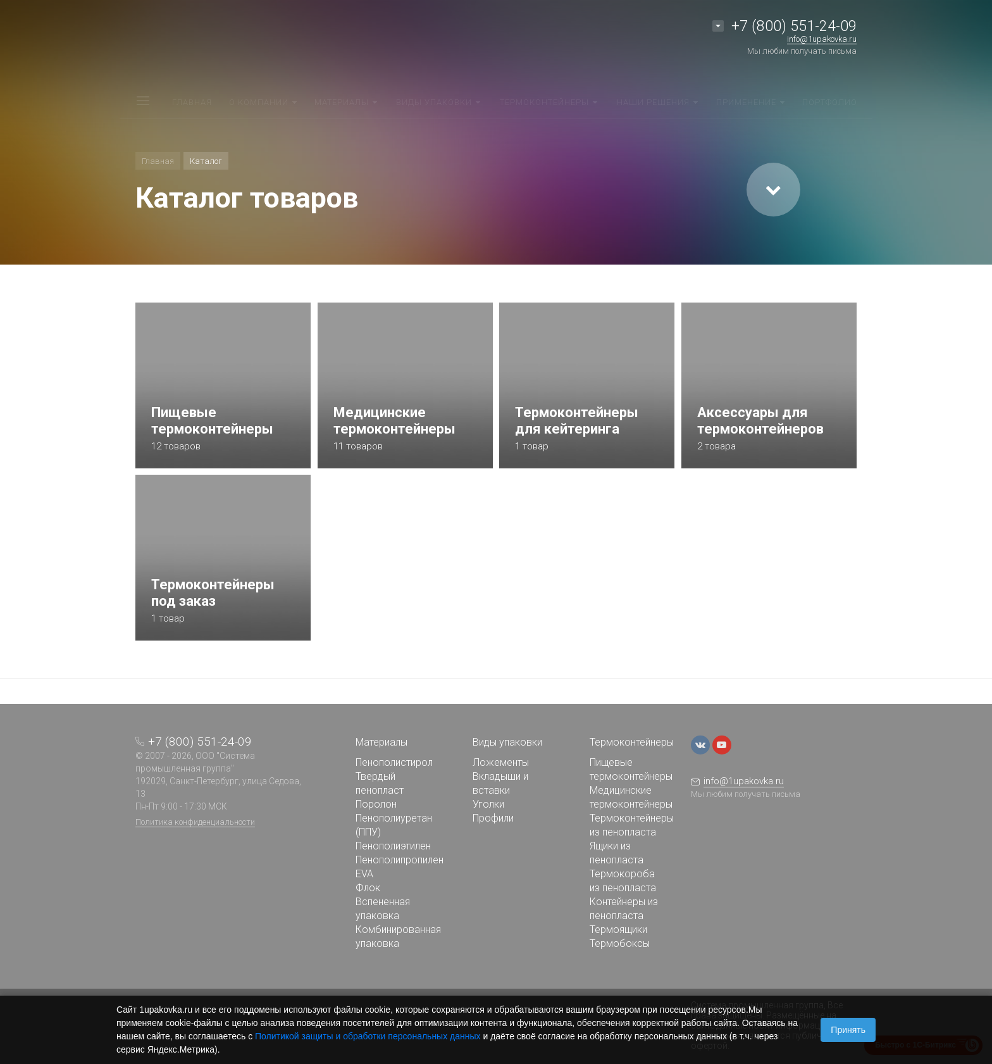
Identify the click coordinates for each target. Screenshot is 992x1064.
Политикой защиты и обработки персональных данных (368, 1036)
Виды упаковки (507, 742)
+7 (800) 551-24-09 (794, 26)
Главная (158, 161)
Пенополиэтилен (393, 846)
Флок (368, 888)
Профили (493, 818)
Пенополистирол (394, 762)
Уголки (488, 804)
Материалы (381, 742)
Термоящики (618, 929)
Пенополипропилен (399, 860)
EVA (364, 874)
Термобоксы (620, 943)
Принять (848, 1030)
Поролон (376, 804)
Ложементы (501, 762)
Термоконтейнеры (632, 742)
